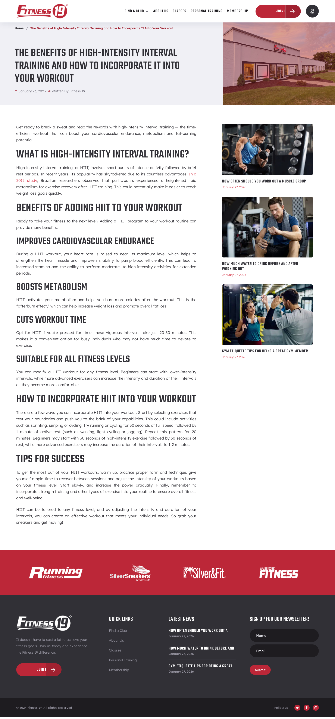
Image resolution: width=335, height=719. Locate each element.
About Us (116, 642)
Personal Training (123, 662)
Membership (119, 671)
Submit (260, 671)
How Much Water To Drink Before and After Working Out (260, 268)
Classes (115, 652)
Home (19, 30)
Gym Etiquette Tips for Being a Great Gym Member (265, 353)
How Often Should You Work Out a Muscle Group (264, 183)
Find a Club (118, 632)
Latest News (181, 620)
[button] (136, 11)
